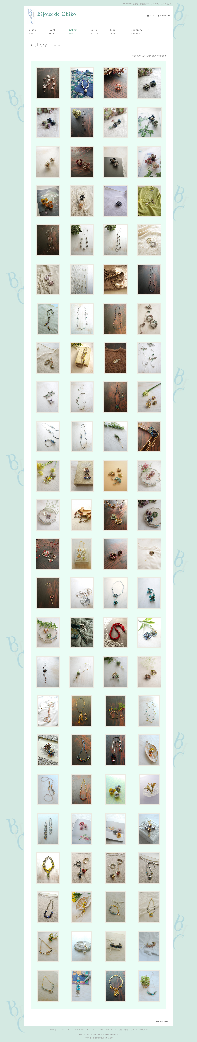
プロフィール (91, 1030)
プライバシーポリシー (139, 1030)
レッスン (60, 1030)
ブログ (101, 1030)
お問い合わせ (123, 1030)
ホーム (51, 1030)
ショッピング (111, 1030)
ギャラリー (79, 1030)
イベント (69, 1030)
